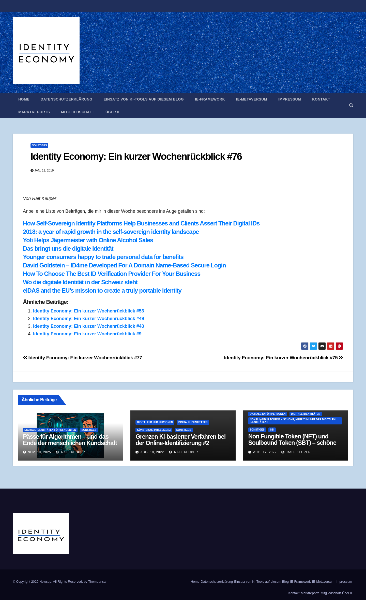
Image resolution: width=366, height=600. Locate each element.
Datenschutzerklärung (66, 99)
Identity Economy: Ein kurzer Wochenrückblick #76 (136, 156)
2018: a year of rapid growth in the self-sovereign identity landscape (111, 231)
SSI (272, 429)
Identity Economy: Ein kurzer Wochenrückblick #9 (87, 333)
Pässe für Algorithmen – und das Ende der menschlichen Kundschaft (70, 439)
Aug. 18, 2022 (152, 452)
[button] (351, 105)
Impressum (289, 99)
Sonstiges (39, 145)
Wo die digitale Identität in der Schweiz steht (80, 282)
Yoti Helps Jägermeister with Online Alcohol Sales (88, 240)
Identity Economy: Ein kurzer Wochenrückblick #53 (88, 310)
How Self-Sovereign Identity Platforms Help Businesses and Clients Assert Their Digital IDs (141, 223)
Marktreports (34, 112)
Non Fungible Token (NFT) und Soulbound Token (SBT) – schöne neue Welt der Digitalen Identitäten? (294, 442)
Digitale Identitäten (193, 422)
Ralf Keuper (70, 452)
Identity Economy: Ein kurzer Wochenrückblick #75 (283, 357)
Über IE (113, 112)
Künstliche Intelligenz (154, 429)
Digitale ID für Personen (155, 422)
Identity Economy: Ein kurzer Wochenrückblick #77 (82, 357)
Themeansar (97, 581)
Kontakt (321, 99)
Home (23, 99)
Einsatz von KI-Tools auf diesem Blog (143, 99)
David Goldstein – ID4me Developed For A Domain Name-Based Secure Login (124, 265)
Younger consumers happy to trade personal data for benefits (103, 256)
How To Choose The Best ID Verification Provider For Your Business (111, 273)
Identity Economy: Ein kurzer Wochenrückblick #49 (88, 318)
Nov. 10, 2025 (39, 452)
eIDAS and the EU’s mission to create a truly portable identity (102, 290)
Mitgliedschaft (77, 112)
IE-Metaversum (251, 99)
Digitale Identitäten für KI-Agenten (50, 429)
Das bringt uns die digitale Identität (68, 248)
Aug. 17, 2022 (265, 452)
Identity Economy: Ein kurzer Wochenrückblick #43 (88, 326)
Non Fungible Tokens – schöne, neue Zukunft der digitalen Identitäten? (293, 420)
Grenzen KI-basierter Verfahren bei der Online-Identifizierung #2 (180, 439)
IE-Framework (210, 99)
